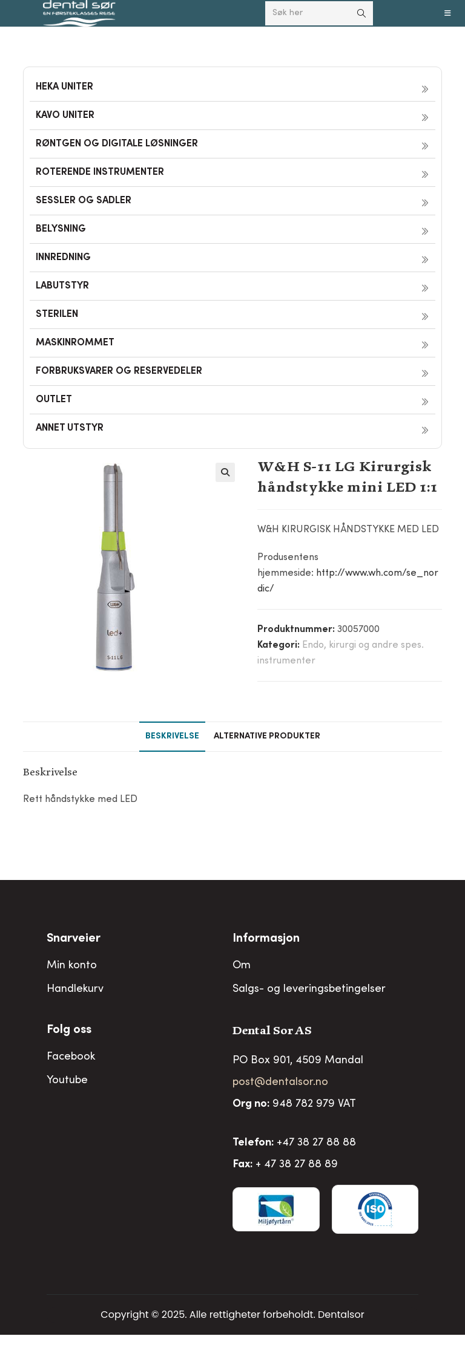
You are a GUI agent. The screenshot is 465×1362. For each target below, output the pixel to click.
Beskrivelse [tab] (172, 736)
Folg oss (69, 1031)
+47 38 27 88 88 (316, 1143)
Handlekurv (75, 989)
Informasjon (266, 939)
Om (241, 965)
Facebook (71, 1057)
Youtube (67, 1080)
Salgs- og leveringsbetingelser (309, 989)
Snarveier (74, 939)
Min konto (72, 965)
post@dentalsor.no (280, 1082)
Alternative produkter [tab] (267, 736)
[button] (225, 472)
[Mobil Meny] (448, 13)
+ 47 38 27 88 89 (297, 1164)
